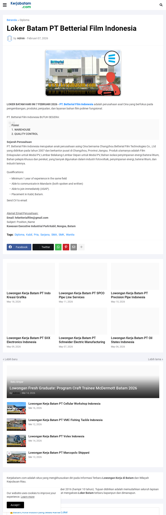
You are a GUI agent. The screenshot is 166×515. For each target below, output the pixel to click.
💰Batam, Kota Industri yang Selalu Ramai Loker (39, 512)
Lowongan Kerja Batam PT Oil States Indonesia (131, 340)
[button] (4, 5)
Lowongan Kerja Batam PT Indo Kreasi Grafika (29, 295)
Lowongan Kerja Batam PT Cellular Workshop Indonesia (64, 403)
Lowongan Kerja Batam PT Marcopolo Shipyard (58, 452)
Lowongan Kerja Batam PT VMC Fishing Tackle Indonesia (65, 420)
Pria (36, 234)
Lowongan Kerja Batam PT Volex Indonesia (56, 436)
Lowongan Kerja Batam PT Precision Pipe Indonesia (129, 295)
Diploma (24, 20)
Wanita (70, 234)
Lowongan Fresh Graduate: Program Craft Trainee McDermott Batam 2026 (73, 388)
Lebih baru (11, 359)
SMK (61, 234)
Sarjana (45, 234)
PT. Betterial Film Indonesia (76, 104)
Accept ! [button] (15, 505)
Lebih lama (154, 359)
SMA (54, 234)
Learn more (27, 496)
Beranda (12, 20)
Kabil (29, 234)
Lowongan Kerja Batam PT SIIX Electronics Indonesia (28, 340)
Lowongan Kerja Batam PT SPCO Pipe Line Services (81, 295)
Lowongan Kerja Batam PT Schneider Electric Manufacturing (82, 340)
